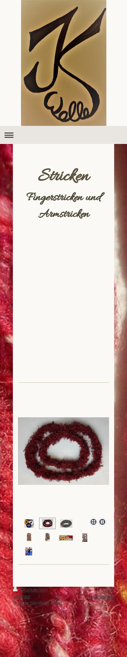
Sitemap (21, 596)
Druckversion (31, 589)
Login (108, 589)
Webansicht (101, 596)
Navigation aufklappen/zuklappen (63, 135)
